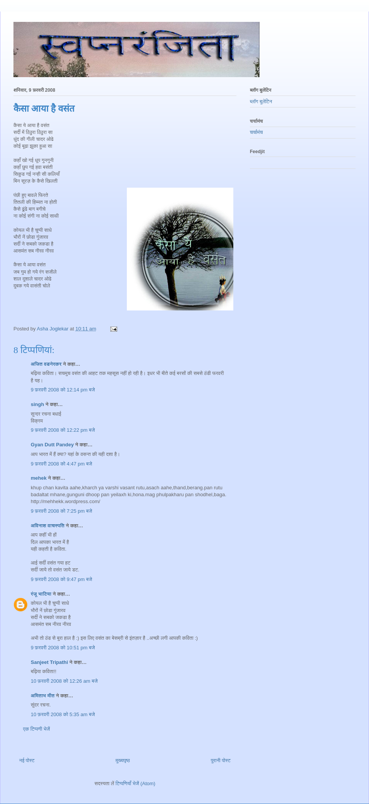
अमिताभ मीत (43, 695)
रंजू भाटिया (41, 594)
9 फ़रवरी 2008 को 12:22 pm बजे (63, 430)
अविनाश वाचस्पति (48, 525)
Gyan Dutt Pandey (52, 444)
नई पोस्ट (27, 760)
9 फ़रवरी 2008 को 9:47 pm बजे (61, 579)
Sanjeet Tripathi (49, 662)
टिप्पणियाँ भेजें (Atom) (136, 783)
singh (37, 404)
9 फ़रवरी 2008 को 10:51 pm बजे (63, 647)
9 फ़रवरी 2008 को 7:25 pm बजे (61, 511)
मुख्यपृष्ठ (122, 760)
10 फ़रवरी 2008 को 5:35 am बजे (63, 714)
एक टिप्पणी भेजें (36, 729)
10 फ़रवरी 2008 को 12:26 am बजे (64, 681)
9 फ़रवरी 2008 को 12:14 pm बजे (63, 390)
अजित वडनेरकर (46, 364)
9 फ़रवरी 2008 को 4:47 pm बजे (61, 464)
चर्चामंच (256, 132)
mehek (39, 478)
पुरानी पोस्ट (221, 760)
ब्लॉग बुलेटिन (261, 101)
